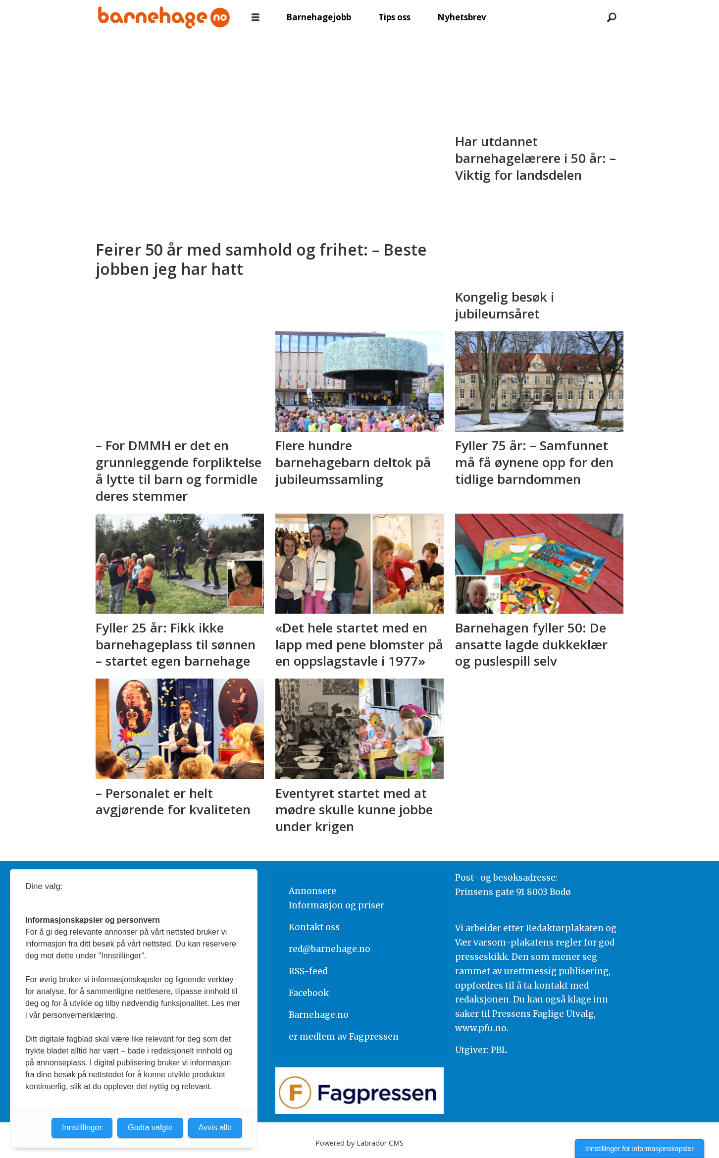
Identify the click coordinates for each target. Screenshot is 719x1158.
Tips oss (394, 17)
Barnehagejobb (318, 17)
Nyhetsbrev (461, 17)
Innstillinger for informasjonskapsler (639, 1149)
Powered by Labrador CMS (359, 1143)
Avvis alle (215, 1127)
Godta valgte (150, 1127)
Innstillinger (82, 1127)
